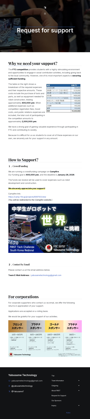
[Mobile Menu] (45, 7)
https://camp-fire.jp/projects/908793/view (27, 196)
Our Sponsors (56, 399)
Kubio (68, 412)
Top (53, 375)
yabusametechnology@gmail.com (46, 274)
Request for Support (59, 394)
